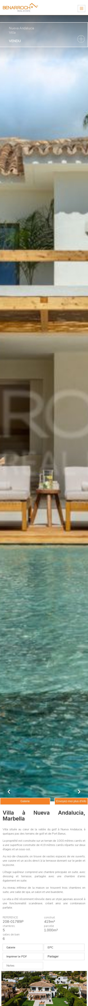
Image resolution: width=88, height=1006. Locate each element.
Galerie (25, 801)
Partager (53, 956)
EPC (50, 947)
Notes (10, 966)
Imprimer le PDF (16, 957)
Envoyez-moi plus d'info (71, 801)
